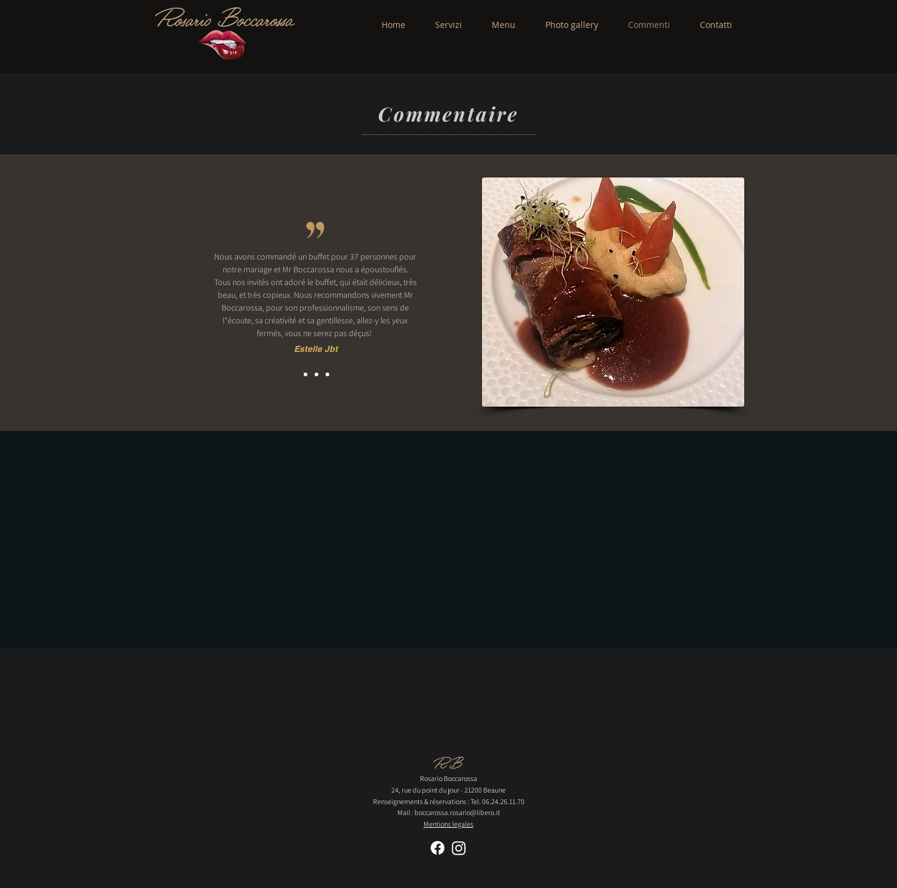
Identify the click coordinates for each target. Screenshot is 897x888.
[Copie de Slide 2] (327, 374)
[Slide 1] (305, 374)
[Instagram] (459, 848)
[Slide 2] (316, 374)
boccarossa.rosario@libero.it (457, 812)
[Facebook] (437, 848)
